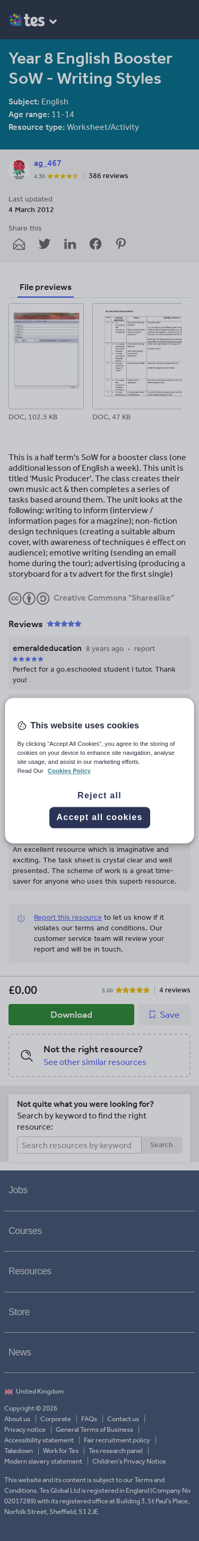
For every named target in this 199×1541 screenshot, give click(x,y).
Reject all (99, 795)
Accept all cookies (99, 817)
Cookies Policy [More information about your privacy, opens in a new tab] (69, 771)
